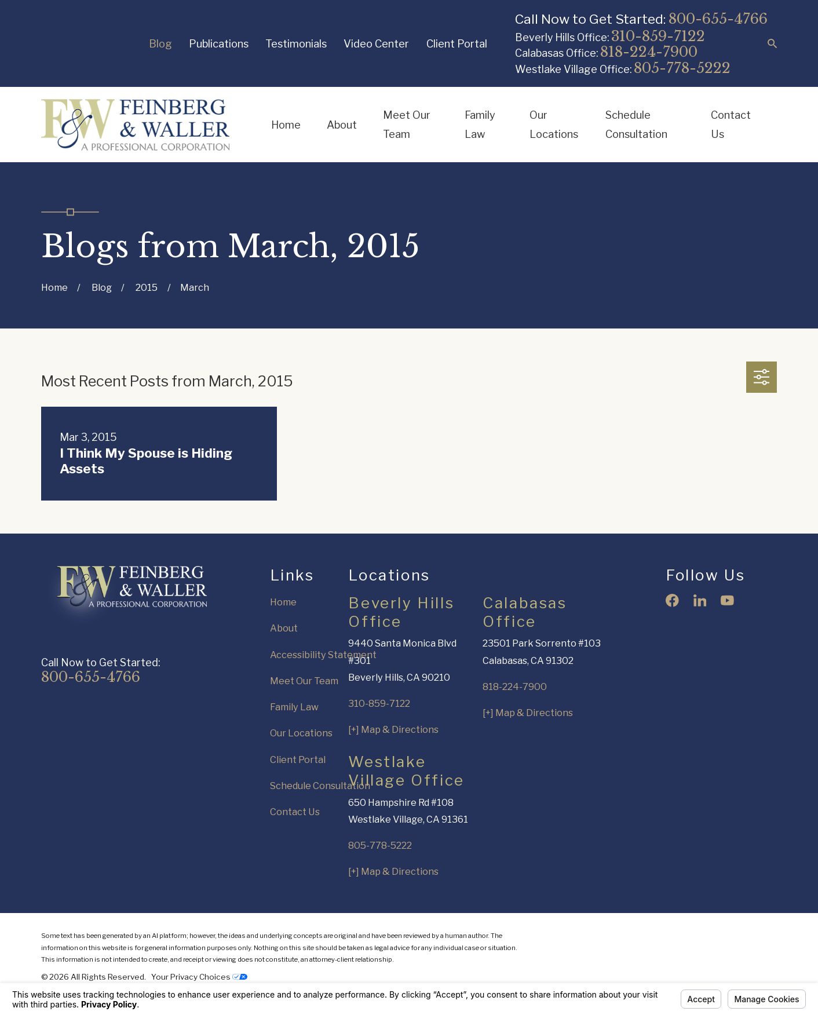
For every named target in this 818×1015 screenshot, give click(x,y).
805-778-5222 (682, 68)
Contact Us (295, 811)
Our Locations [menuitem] (553, 124)
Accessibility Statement (323, 654)
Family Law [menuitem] (480, 124)
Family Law (294, 707)
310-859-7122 (658, 36)
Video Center (376, 43)
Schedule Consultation (320, 785)
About (284, 628)
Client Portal (456, 43)
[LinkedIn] (700, 600)
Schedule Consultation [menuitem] (636, 124)
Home (283, 602)
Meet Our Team (304, 681)
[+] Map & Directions (393, 729)
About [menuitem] (342, 124)
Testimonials (296, 43)
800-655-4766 (718, 19)
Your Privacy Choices (199, 976)
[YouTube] (727, 600)
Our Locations (301, 733)
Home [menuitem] (286, 124)
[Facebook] (672, 600)
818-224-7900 (649, 52)
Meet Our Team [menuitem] (406, 124)
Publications (219, 43)
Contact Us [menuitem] (731, 124)
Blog (160, 43)
